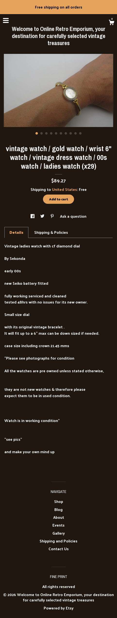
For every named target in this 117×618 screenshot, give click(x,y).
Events (58, 525)
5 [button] (56, 133)
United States (64, 189)
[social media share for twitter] (42, 216)
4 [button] (51, 133)
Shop (58, 501)
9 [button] (75, 133)
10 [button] (80, 133)
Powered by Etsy (59, 607)
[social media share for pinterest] (52, 216)
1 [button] (36, 133)
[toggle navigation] (6, 20)
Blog (58, 509)
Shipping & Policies (51, 232)
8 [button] (70, 133)
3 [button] (46, 133)
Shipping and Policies (58, 540)
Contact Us (59, 548)
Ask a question (73, 216)
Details (16, 232)
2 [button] (41, 133)
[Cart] (111, 23)
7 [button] (66, 133)
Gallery (58, 533)
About (58, 517)
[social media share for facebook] (33, 216)
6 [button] (61, 133)
